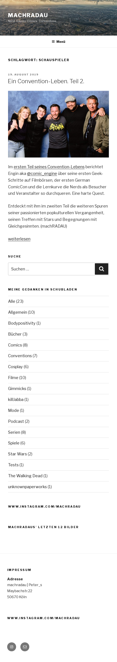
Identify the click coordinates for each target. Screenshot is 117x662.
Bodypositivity (22, 323)
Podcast (16, 421)
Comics (15, 345)
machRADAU (28, 15)
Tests (13, 465)
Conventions (20, 355)
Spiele (13, 443)
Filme (13, 377)
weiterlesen (19, 239)
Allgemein (17, 312)
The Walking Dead (25, 475)
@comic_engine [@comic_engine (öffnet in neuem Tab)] (42, 173)
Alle (11, 301)
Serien (14, 432)
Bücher (15, 334)
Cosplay (15, 366)
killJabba (15, 399)
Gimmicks (17, 388)
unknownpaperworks (27, 486)
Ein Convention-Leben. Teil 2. (46, 81)
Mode (13, 410)
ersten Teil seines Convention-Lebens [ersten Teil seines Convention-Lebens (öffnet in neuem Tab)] (49, 166)
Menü (58, 42)
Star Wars (17, 454)
